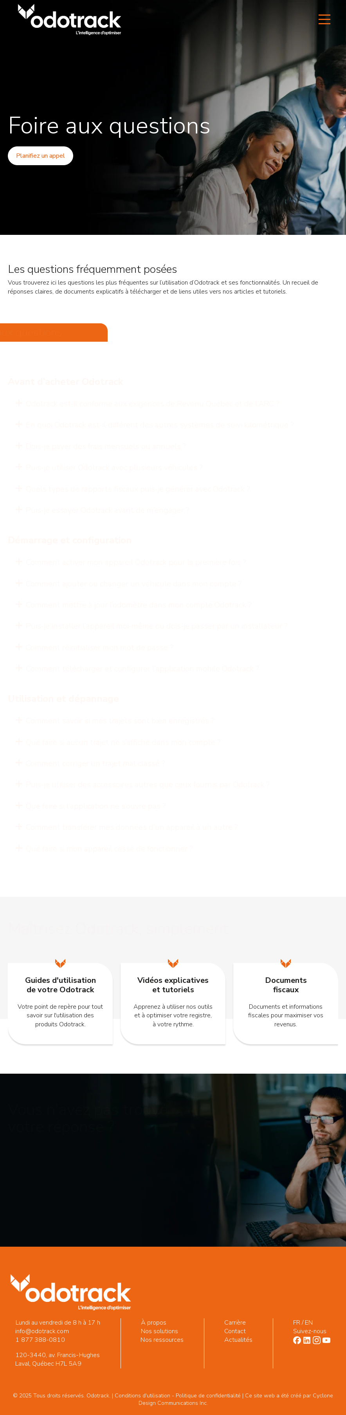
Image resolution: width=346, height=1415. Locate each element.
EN (309, 1322)
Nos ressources (162, 1340)
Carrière (235, 1322)
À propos (154, 1322)
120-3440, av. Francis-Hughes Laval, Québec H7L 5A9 (57, 1359)
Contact (235, 1331)
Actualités (238, 1340)
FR (296, 1322)
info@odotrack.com (41, 1331)
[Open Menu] (324, 19)
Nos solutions (159, 1331)
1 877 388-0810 (40, 1340)
